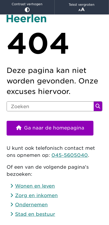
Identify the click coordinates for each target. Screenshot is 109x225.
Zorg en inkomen (36, 195)
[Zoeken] (50, 106)
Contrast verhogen (27, 7)
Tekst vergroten (82, 7)
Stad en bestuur (35, 214)
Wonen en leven (35, 186)
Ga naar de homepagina (54, 128)
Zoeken (98, 106)
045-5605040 (69, 155)
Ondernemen (31, 204)
